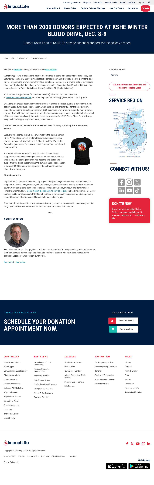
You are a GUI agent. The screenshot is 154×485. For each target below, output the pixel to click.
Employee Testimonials (104, 377)
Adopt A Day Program (43, 394)
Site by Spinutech (11, 464)
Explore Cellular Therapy (89, 8)
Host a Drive (67, 8)
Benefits (98, 372)
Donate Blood (49, 8)
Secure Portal (33, 458)
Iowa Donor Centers (72, 372)
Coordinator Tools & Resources (42, 365)
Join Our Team (113, 8)
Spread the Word (11, 402)
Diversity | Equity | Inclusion (106, 368)
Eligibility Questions (12, 377)
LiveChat (72, 458)
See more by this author (14, 262)
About (122, 2)
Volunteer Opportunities (105, 381)
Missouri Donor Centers (74, 383)
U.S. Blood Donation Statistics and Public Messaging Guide (129, 86)
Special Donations (11, 407)
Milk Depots (69, 388)
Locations (129, 8)
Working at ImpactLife (104, 364)
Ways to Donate (10, 394)
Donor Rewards (10, 381)
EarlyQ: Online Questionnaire (16, 372)
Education (98, 2)
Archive (114, 75)
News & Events (111, 2)
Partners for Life (102, 385)
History (128, 364)
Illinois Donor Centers (73, 364)
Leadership (129, 385)
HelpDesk (45, 458)
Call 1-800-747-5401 (122, 312)
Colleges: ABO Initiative (13, 389)
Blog (127, 377)
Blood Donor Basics (12, 364)
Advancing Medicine (71, 2)
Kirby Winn (18, 70)
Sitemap (21, 458)
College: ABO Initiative (43, 390)
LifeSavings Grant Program (45, 386)
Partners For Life (41, 399)
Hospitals (87, 2)
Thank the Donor (11, 415)
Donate (144, 8)
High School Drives (42, 381)
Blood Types (9, 368)
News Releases (117, 69)
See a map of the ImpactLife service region (46, 191)
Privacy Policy (10, 458)
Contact (131, 2)
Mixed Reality (9, 419)
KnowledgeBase (58, 458)
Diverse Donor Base (12, 385)
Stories (128, 381)
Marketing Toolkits (42, 377)
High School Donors (12, 398)
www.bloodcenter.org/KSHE (18, 97)
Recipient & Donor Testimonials (41, 371)
